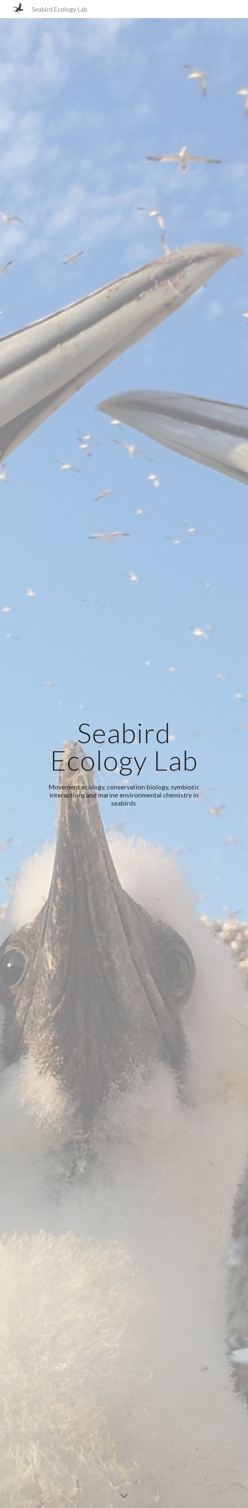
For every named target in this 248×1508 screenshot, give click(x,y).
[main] (124, 746)
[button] (124, 1496)
